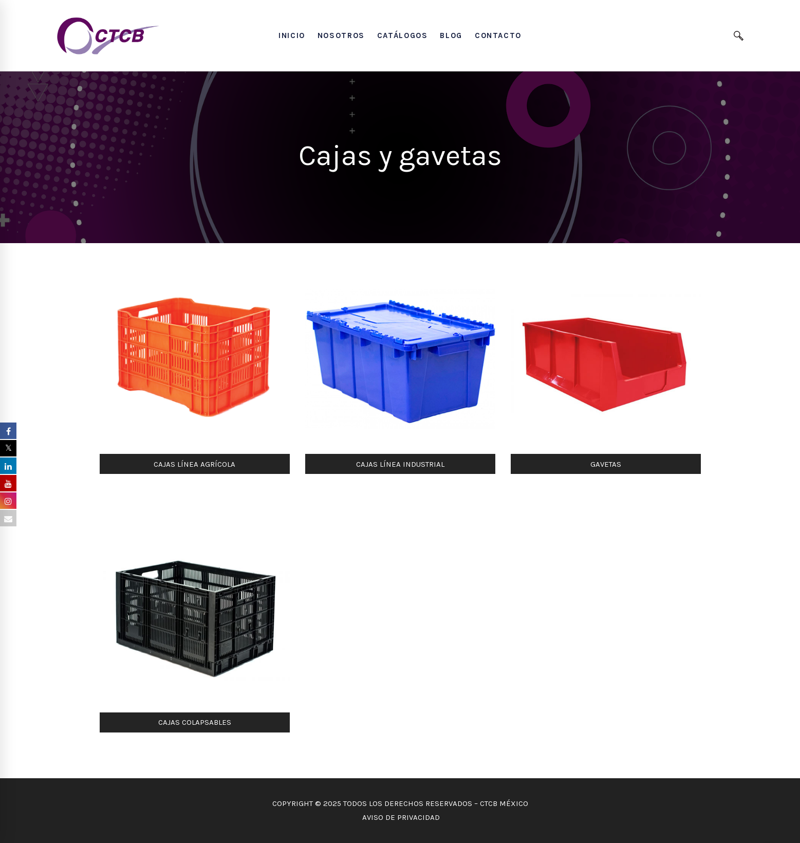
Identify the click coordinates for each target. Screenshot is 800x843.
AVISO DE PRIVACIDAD (400, 817)
